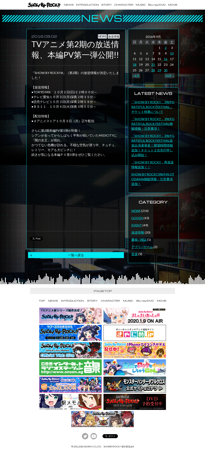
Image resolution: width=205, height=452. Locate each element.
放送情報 (137, 232)
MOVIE (172, 4)
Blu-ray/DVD (157, 4)
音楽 (134, 254)
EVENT (136, 225)
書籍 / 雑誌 (139, 239)
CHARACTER (123, 4)
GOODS (137, 218)
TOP (42, 300)
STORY (106, 4)
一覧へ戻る (76, 255)
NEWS (69, 4)
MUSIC (141, 4)
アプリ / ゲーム (142, 247)
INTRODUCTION (87, 4)
